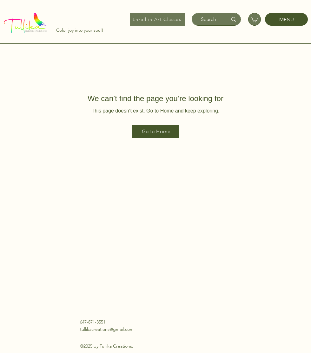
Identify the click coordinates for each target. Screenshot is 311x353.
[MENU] (286, 19)
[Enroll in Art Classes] (157, 19)
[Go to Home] (155, 131)
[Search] (208, 19)
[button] (254, 19)
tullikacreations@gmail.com (107, 329)
